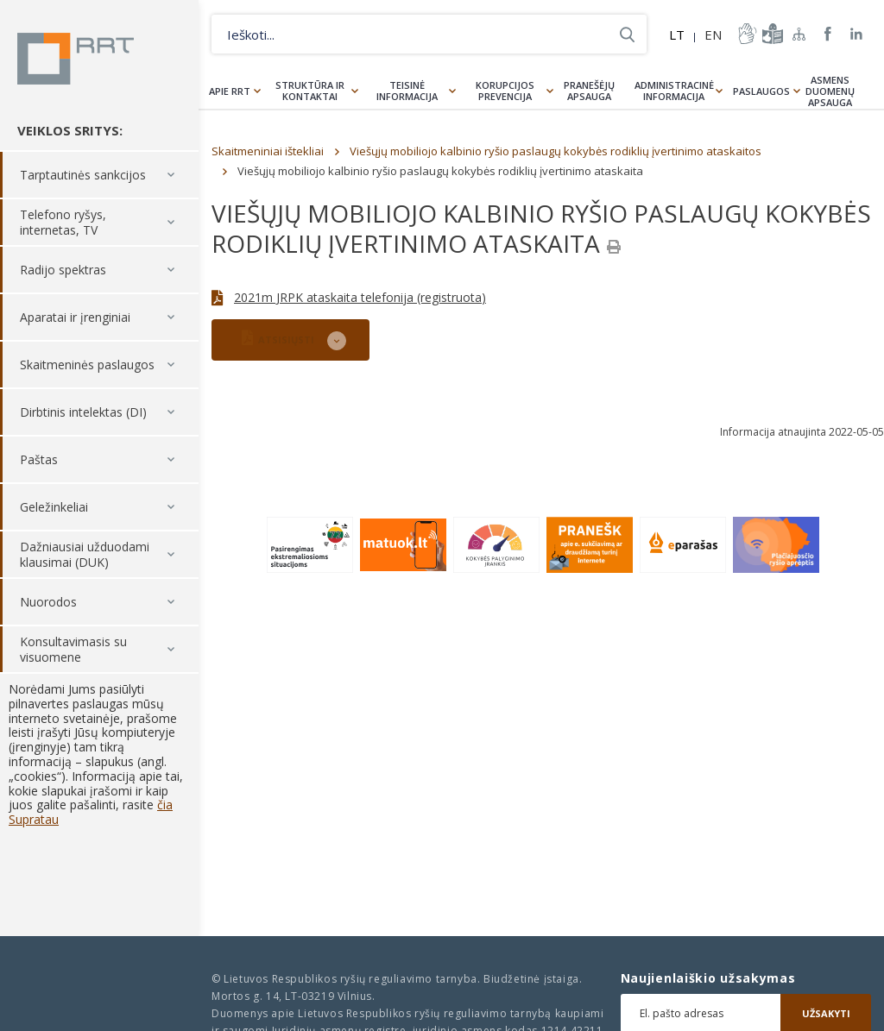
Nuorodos (48, 602)
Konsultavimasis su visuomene (73, 649)
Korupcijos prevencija (505, 91)
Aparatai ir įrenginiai (75, 317)
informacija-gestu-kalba (746, 33)
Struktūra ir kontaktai (309, 91)
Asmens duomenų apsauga (830, 91)
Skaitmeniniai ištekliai (268, 151)
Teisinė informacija (407, 91)
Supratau (34, 819)
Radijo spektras (63, 269)
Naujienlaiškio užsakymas (708, 978)
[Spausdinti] (614, 247)
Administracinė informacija (674, 91)
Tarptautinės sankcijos (83, 175)
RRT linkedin (856, 34)
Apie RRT (229, 91)
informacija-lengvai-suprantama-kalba (771, 33)
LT (677, 34)
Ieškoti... (627, 34)
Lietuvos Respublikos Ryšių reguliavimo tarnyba (75, 59)
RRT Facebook (827, 34)
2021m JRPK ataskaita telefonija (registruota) (360, 297)
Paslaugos (761, 91)
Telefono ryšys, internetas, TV (63, 222)
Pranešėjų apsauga (589, 91)
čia (165, 804)
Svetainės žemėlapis (799, 33)
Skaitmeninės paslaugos (87, 364)
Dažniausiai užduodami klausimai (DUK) (84, 554)
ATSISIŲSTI (278, 338)
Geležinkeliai (54, 507)
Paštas (39, 459)
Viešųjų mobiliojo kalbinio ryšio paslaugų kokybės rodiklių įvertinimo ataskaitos (555, 151)
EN (713, 34)
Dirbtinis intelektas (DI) (83, 412)
